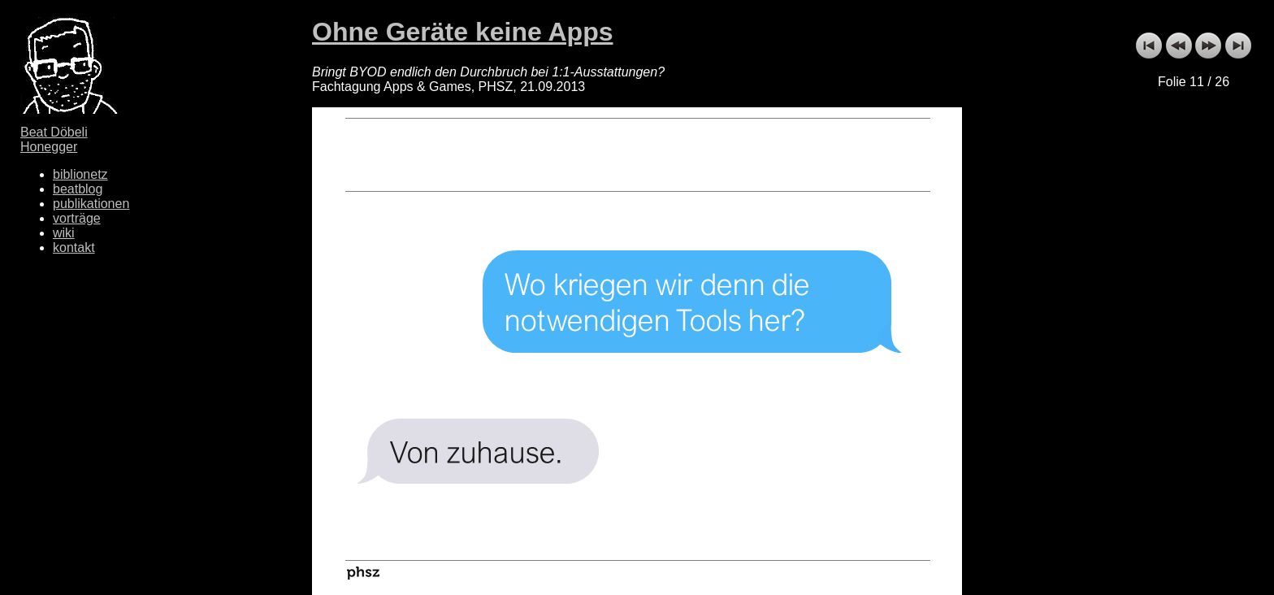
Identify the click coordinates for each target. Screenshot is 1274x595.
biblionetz (80, 174)
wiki (64, 233)
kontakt (74, 247)
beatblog (77, 189)
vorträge (77, 218)
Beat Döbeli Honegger (54, 139)
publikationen (91, 204)
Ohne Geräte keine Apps (462, 31)
